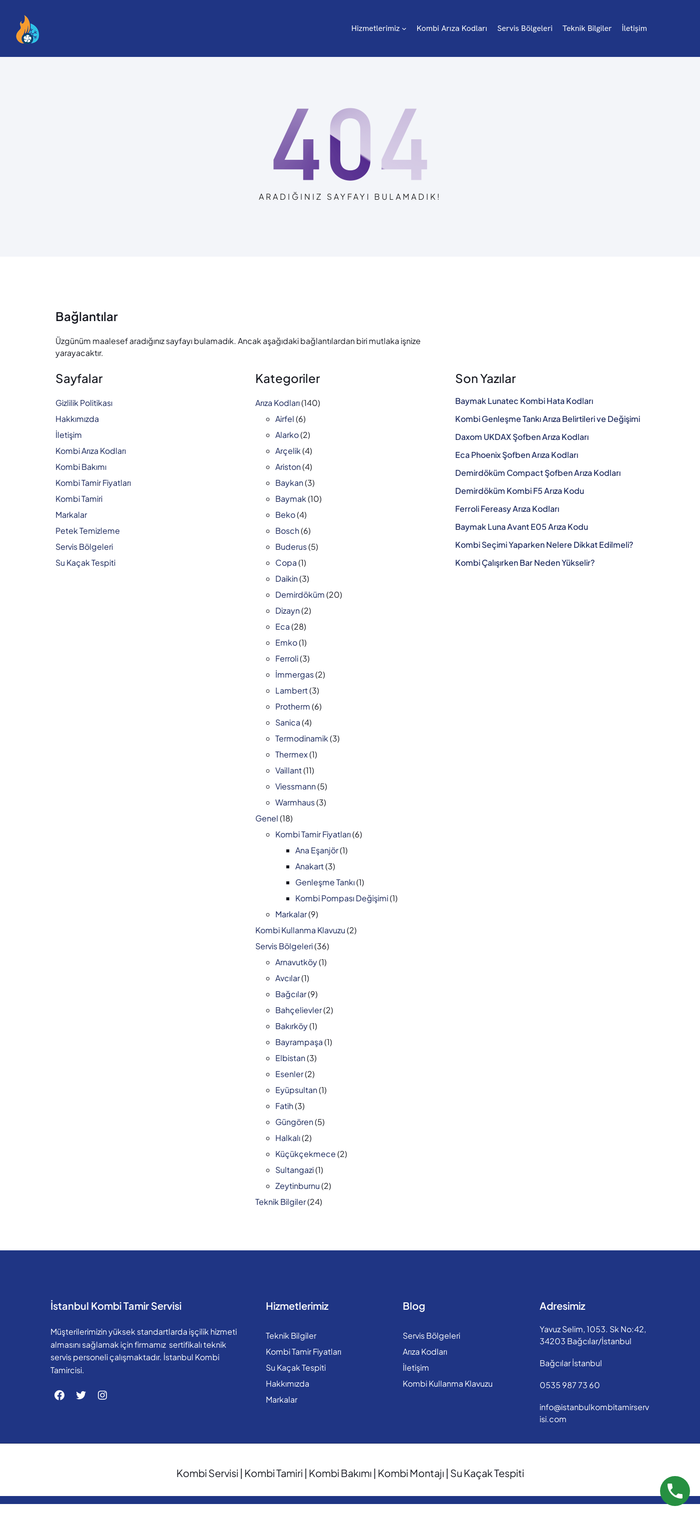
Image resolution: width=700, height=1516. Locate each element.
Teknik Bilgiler (280, 1201)
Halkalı (287, 1138)
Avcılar (287, 978)
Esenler (289, 1074)
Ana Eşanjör (316, 850)
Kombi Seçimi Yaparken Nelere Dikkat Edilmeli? (544, 545)
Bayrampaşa (299, 1042)
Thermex (291, 754)
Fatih (284, 1106)
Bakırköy (291, 1026)
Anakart (309, 866)
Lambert (291, 690)
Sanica (287, 722)
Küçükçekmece (305, 1153)
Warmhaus (295, 802)
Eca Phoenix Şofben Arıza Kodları (516, 455)
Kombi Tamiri (78, 498)
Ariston (288, 466)
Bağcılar (290, 994)
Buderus (291, 546)
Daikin (286, 578)
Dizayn (287, 610)
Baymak (290, 498)
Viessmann (295, 786)
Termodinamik (301, 738)
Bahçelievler (298, 1010)
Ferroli (286, 658)
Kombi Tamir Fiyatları (93, 482)
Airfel (284, 418)
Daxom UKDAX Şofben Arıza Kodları (522, 437)
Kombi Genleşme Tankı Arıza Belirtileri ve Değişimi (547, 419)
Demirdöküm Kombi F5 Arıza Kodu (519, 491)
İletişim (68, 434)
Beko (285, 514)
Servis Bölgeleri (84, 546)
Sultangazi (294, 1169)
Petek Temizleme (87, 530)
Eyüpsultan (296, 1090)
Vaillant (288, 770)
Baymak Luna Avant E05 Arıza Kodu (521, 527)
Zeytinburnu (297, 1185)
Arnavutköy (296, 962)
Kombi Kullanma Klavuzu (300, 930)
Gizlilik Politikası (83, 402)
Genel (266, 818)
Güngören (294, 1122)
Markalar (71, 514)
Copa (286, 562)
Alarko (287, 434)
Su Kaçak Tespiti (85, 562)
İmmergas (294, 674)
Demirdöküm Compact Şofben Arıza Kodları (538, 473)
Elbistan (290, 1058)
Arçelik (288, 450)
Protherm (292, 706)
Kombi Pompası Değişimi (341, 898)
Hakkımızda (77, 418)
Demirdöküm (300, 594)
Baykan (289, 482)
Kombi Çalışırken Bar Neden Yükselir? (525, 563)
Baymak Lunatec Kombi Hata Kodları (524, 401)
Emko (286, 642)
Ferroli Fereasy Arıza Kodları (507, 509)
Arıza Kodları (277, 402)
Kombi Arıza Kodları (90, 450)
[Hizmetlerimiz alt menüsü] (265, 28)
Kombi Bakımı (80, 466)
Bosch (287, 530)
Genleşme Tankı (325, 882)
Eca (282, 626)
